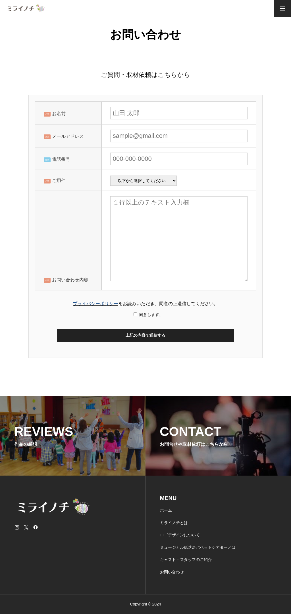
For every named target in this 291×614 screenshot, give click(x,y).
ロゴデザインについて (180, 535)
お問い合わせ (172, 572)
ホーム (166, 510)
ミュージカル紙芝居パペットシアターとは (198, 547)
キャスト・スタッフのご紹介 (186, 559)
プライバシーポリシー (95, 303)
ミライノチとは (174, 522)
